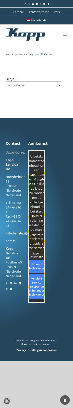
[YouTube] (11, 288)
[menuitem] (36, 20)
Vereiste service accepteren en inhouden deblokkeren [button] (36, 286)
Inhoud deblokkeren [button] (36, 266)
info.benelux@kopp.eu (23, 233)
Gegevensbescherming (42, 340)
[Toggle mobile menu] (65, 34)
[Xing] (20, 282)
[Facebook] (7, 282)
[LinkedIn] (15, 282)
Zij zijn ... (11, 79)
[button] (7, 401)
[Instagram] (11, 282)
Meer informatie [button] (36, 255)
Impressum (22, 340)
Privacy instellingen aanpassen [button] (36, 350)
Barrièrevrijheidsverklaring (35, 344)
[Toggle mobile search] (57, 34)
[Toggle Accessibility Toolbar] (65, 400)
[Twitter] (7, 288)
